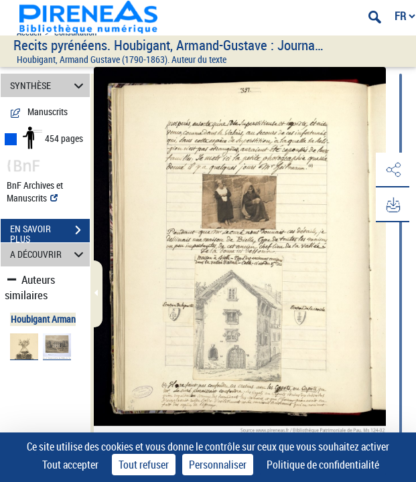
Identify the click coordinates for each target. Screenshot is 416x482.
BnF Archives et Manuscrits (35, 191)
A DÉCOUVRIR (49, 254)
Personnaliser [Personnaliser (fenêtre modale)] (218, 464)
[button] (392, 170)
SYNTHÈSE (49, 85)
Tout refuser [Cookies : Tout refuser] (144, 464)
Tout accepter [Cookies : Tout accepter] (70, 464)
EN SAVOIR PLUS (50, 231)
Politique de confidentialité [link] (323, 464)
